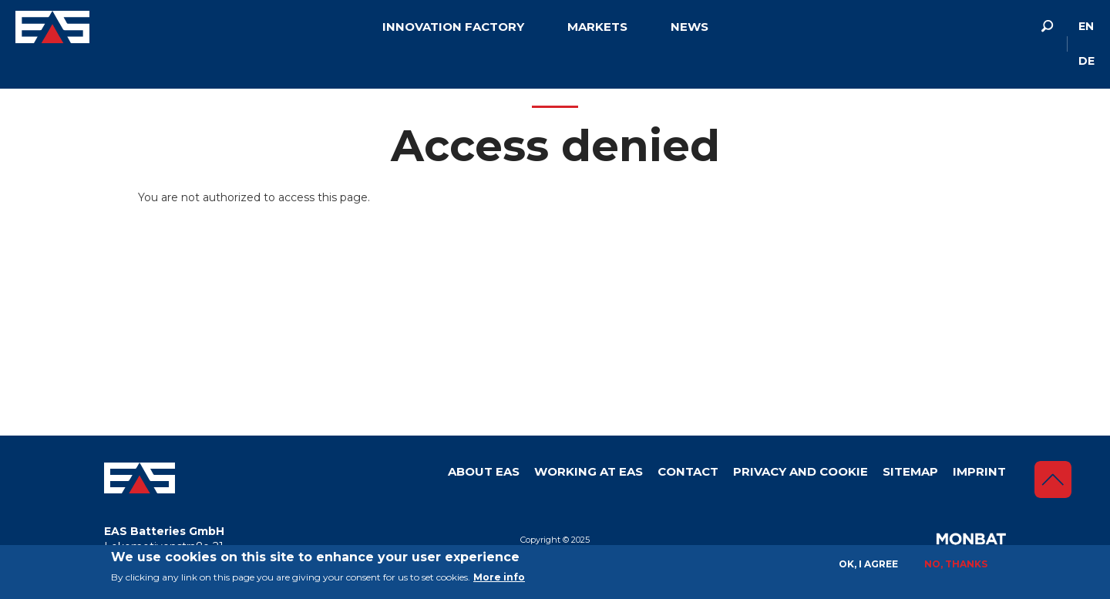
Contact (688, 471)
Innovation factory (453, 26)
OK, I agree (868, 564)
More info (499, 577)
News (689, 26)
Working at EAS (588, 471)
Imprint (979, 471)
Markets (597, 26)
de (1086, 61)
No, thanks (955, 564)
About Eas (484, 471)
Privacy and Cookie (800, 471)
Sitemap (910, 471)
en (1086, 26)
